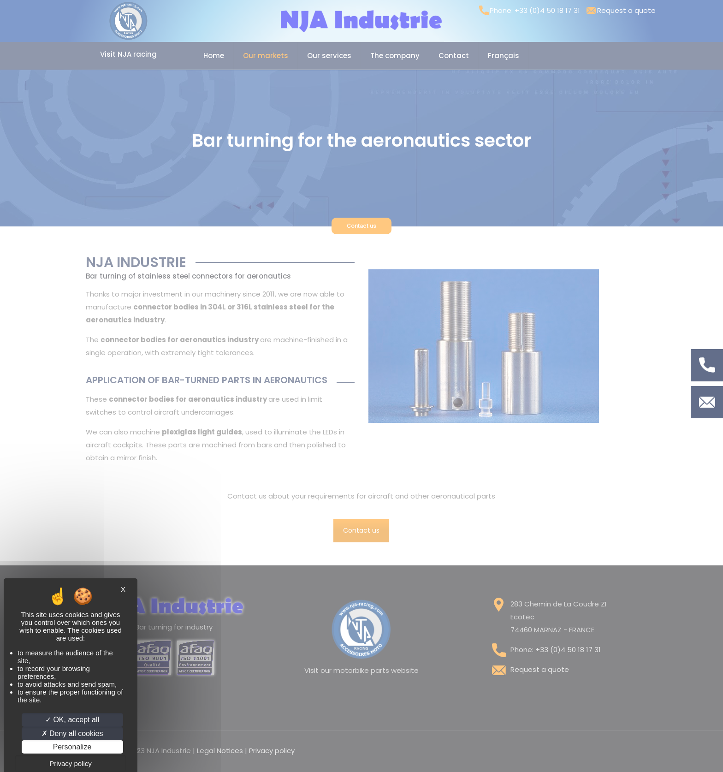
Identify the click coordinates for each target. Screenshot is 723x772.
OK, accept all (72, 720)
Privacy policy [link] (70, 763)
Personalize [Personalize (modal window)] (72, 747)
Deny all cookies (72, 733)
